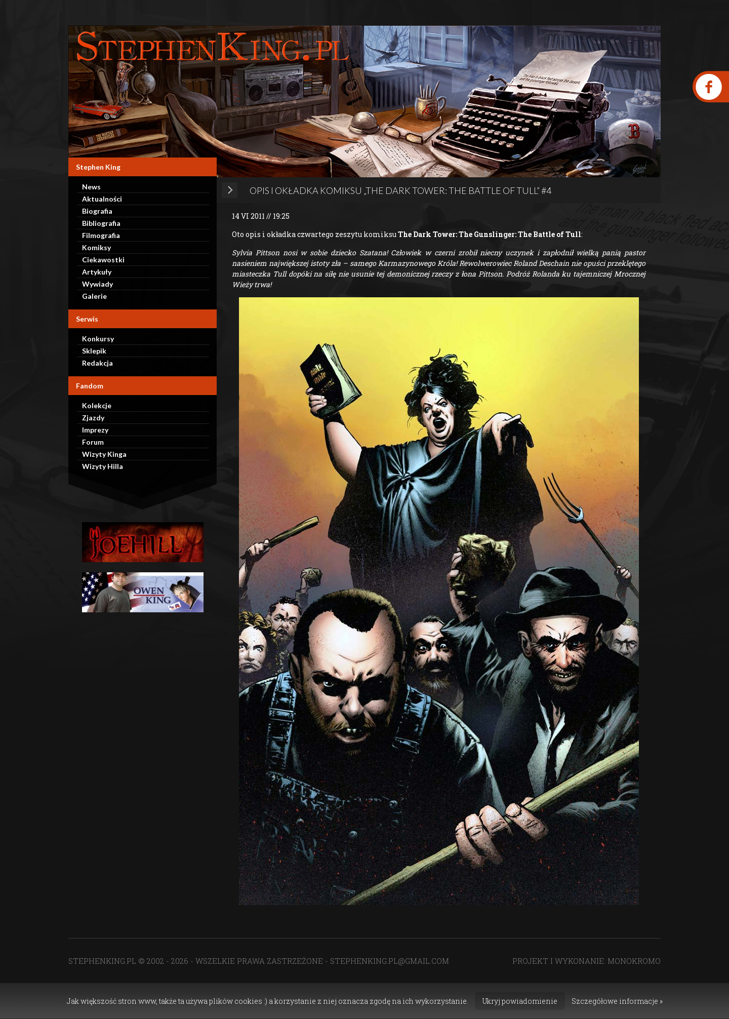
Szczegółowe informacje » (617, 1001)
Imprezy (95, 429)
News (91, 186)
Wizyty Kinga (104, 454)
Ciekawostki (103, 259)
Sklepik (94, 350)
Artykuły (96, 271)
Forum (93, 442)
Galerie (94, 296)
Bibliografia (101, 223)
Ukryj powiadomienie (519, 1001)
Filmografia (101, 235)
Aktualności (102, 198)
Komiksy (96, 247)
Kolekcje (96, 405)
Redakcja (97, 363)
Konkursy (98, 338)
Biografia (97, 211)
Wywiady (97, 284)
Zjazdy (93, 417)
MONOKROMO (634, 961)
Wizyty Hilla (102, 466)
